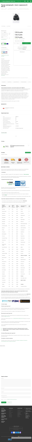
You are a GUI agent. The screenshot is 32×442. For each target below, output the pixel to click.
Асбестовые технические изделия (3, 416)
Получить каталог (16, 429)
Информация (19, 408)
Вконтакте (16, 432)
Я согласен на (10, 399)
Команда (10, 413)
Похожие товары (4, 132)
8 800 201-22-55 (16, 426)
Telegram (18, 432)
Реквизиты (10, 415)
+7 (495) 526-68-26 (15, 318)
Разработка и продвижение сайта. (24, 436)
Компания (11, 408)
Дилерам (18, 416)
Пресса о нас (11, 412)
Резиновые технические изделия (3, 411)
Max (20, 432)
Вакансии (10, 414)
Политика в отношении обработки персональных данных (19, 414)
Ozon (12, 432)
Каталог (2, 408)
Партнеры (10, 416)
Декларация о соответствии (9, 107)
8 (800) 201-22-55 (21, 318)
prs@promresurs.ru (7, 316)
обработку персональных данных (12, 399)
